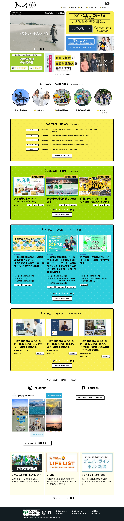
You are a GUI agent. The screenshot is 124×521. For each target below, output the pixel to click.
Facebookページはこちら (88, 398)
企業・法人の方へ (79, 511)
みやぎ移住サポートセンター (79, 28)
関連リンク (96, 511)
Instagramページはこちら (35, 443)
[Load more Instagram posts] (37, 434)
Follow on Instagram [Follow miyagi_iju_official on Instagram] (54, 395)
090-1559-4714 (102, 28)
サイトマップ (97, 513)
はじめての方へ (62, 511)
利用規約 (60, 513)
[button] (32, 49)
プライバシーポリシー (80, 513)
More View (60, 156)
